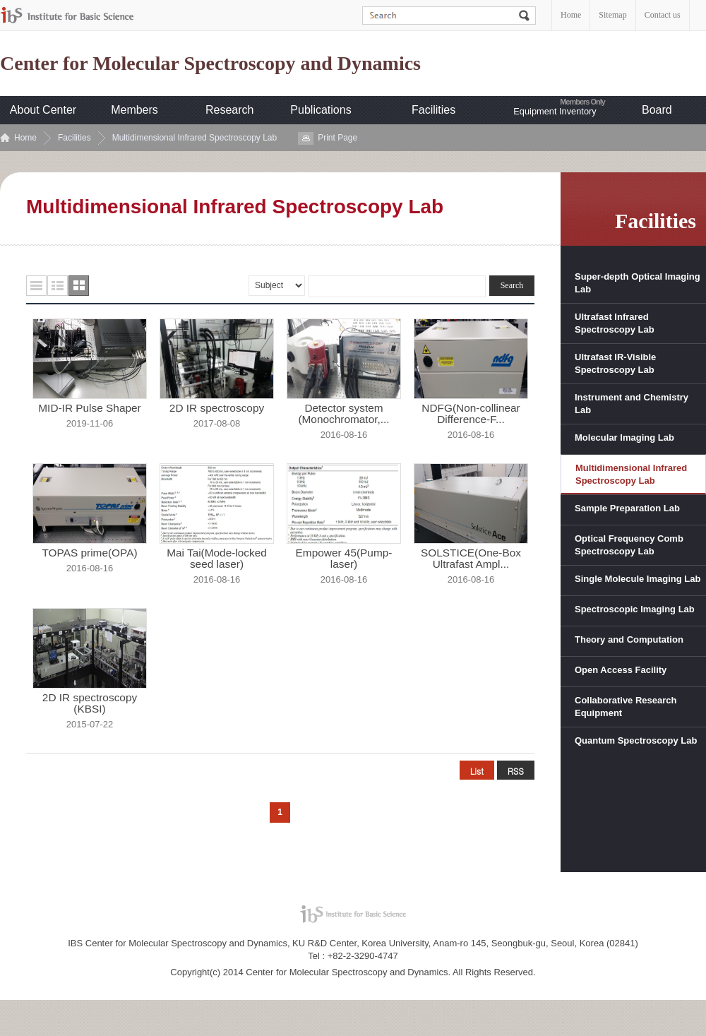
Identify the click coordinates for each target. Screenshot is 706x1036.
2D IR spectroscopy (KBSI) (89, 703)
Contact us (663, 15)
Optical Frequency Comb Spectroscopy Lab (629, 544)
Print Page (337, 138)
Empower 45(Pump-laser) (344, 558)
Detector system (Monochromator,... (343, 414)
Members (134, 110)
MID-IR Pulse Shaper (89, 408)
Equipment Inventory (554, 111)
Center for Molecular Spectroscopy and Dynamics (210, 63)
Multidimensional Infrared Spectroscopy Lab (194, 138)
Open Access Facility (620, 670)
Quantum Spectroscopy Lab (636, 740)
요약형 (57, 285)
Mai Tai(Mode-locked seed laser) (217, 558)
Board (657, 110)
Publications (320, 110)
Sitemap (612, 15)
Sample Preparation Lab (627, 508)
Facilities (433, 110)
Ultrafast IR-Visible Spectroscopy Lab (615, 363)
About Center (43, 110)
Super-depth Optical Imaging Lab (637, 282)
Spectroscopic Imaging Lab (635, 609)
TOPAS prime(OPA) (89, 553)
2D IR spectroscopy (216, 408)
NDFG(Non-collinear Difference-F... (470, 414)
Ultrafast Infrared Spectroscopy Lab (614, 323)
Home (571, 15)
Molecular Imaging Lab (624, 437)
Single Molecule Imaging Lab (637, 578)
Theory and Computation (629, 639)
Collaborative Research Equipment (626, 706)
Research (229, 110)
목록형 (36, 285)
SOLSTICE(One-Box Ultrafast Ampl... (471, 558)
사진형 (78, 285)
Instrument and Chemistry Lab (631, 403)
